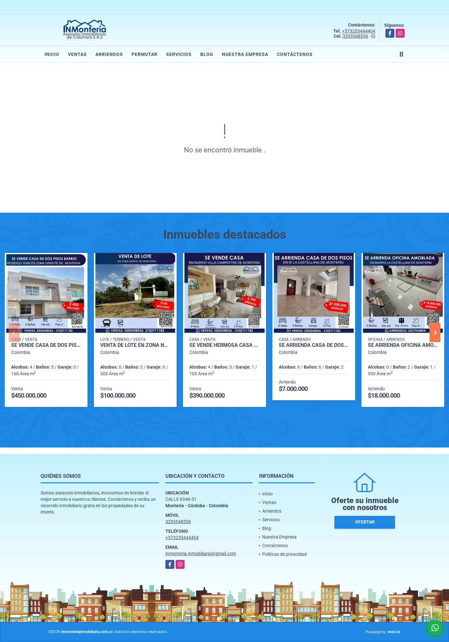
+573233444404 (358, 31)
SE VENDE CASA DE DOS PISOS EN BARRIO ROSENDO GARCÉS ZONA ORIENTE (46, 345)
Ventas (77, 54)
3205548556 (355, 36)
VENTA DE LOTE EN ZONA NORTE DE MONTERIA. (135, 345)
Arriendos (109, 54)
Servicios (179, 54)
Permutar (144, 54)
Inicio (51, 54)
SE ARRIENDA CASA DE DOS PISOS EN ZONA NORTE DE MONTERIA (314, 345)
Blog (206, 54)
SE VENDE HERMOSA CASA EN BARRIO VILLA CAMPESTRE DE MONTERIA (224, 345)
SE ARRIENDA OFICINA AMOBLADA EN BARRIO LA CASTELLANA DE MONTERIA (403, 345)
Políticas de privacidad (284, 554)
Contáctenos (295, 54)
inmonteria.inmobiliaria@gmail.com (200, 553)
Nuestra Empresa (245, 54)
